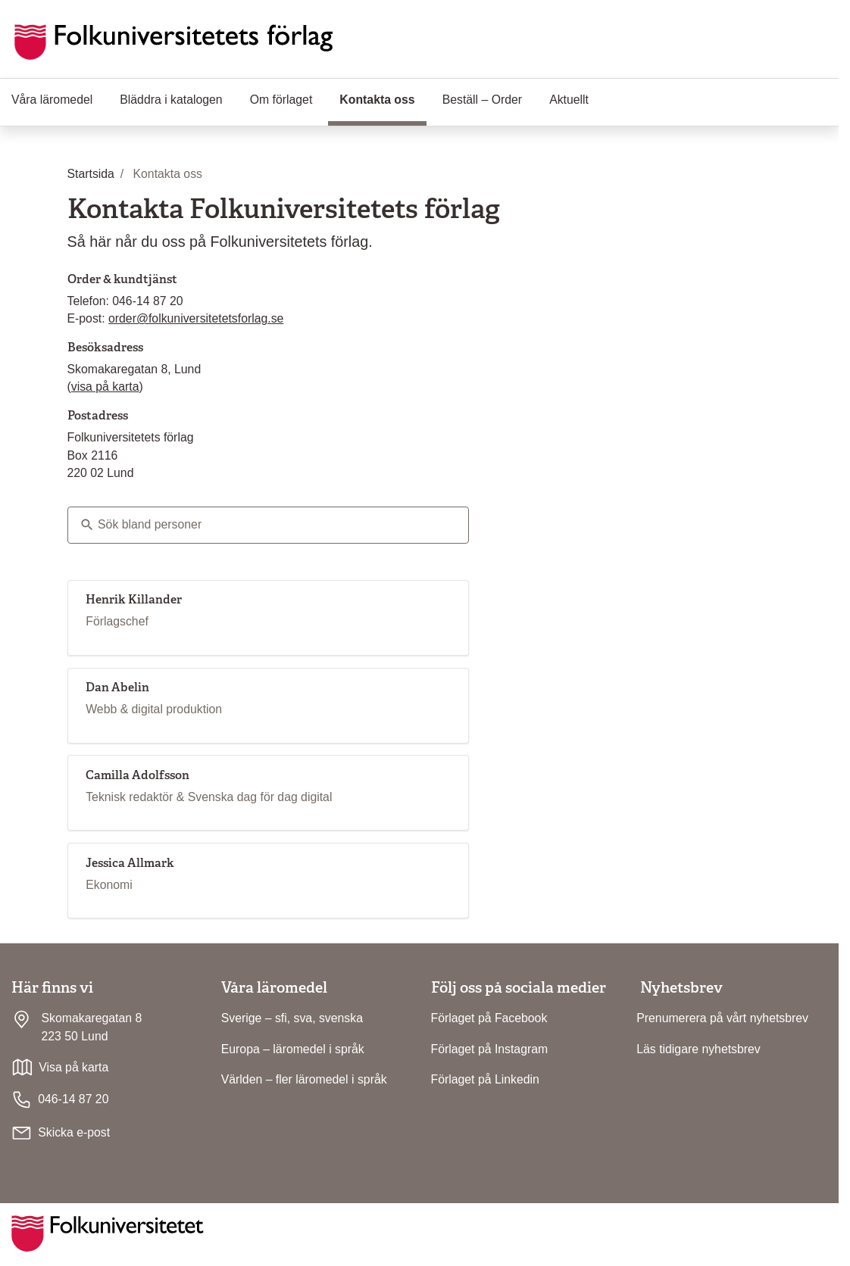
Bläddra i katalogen (171, 99)
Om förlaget (281, 99)
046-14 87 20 (59, 1100)
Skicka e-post (74, 1132)
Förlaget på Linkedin (485, 1079)
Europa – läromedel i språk (292, 1049)
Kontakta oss (383, 98)
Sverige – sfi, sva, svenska (292, 1018)
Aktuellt (569, 99)
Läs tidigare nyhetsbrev (698, 1049)
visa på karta (105, 386)
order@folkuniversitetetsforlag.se (195, 318)
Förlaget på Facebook (489, 1018)
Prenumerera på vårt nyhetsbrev (722, 1018)
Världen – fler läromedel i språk (304, 1079)
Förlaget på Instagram (489, 1049)
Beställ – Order (482, 99)
